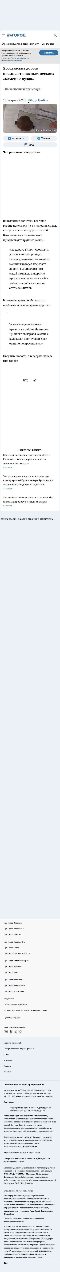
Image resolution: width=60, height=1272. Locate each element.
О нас (6, 1054)
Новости (7, 1066)
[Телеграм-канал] (44, 138)
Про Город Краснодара (14, 991)
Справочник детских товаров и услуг (20, 43)
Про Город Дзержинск (14, 928)
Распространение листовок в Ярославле (22, 1152)
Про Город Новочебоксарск (16, 960)
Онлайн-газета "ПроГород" (16, 1004)
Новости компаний (12, 1043)
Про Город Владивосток (14, 985)
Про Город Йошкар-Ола (14, 942)
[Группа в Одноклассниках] (10, 1031)
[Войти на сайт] (55, 35)
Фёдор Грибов (38, 100)
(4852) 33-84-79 (26, 1111)
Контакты (8, 1060)
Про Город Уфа (10, 972)
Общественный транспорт (22, 89)
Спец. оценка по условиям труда (18, 1191)
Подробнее (9, 1214)
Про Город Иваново (12, 934)
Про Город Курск (11, 947)
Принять (49, 52)
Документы (9, 998)
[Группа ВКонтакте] (16, 138)
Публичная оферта (12, 1017)
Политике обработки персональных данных (15, 59)
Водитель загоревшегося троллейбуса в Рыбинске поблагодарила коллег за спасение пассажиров (30, 461)
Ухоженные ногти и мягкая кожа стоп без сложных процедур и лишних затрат (30, 502)
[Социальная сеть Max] (30, 144)
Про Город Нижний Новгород (17, 953)
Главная (7, 1072)
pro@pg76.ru (45, 1107)
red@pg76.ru (39, 1111)
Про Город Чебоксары (13, 979)
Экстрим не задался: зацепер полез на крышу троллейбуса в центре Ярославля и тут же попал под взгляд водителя (30, 483)
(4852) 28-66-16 (31, 1107)
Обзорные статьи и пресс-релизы (19, 1048)
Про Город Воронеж (13, 923)
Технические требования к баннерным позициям (25, 1010)
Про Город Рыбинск (12, 966)
